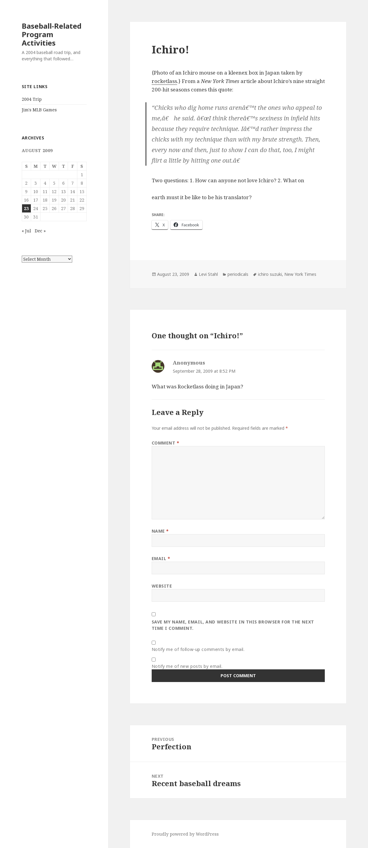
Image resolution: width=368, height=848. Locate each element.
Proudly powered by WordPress (185, 834)
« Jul (26, 231)
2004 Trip (32, 99)
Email (161, 558)
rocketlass (164, 81)
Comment (165, 443)
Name (160, 531)
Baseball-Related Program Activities (52, 34)
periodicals (238, 274)
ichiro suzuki (270, 274)
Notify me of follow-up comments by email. (198, 649)
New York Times (300, 274)
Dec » (40, 231)
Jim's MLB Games (39, 110)
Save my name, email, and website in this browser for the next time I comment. (233, 625)
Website (162, 586)
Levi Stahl (208, 274)
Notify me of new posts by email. (187, 666)
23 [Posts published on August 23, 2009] (26, 208)
